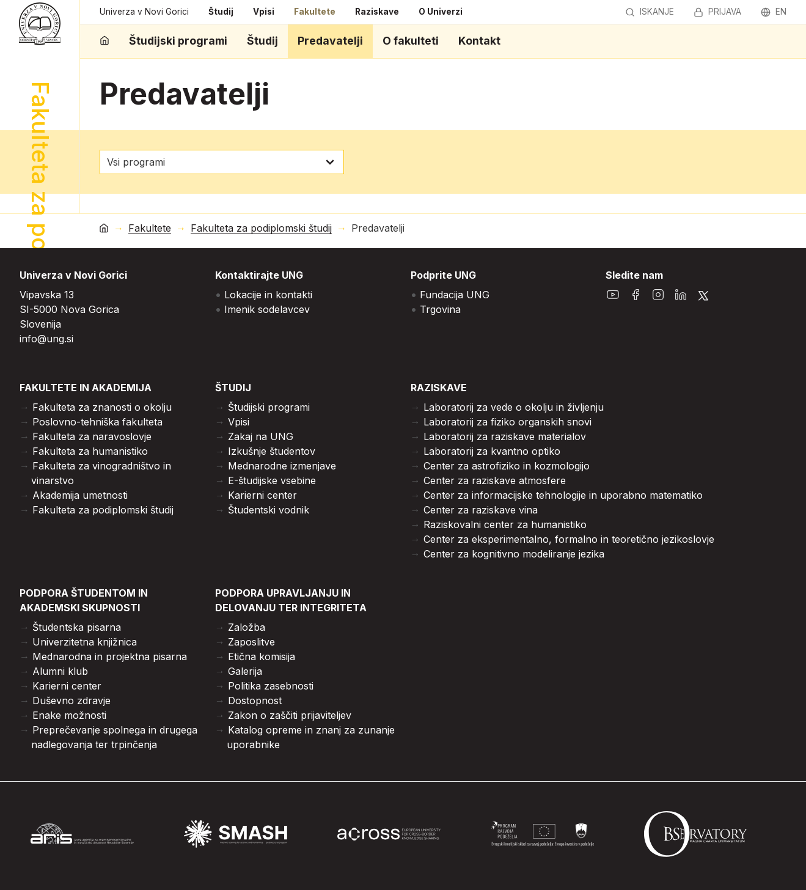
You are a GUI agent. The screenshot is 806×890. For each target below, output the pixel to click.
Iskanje (649, 12)
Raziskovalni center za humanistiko (505, 524)
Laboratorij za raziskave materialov (504, 436)
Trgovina (440, 309)
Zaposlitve (251, 642)
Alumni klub (60, 671)
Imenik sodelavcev (267, 309)
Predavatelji (330, 40)
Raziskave (377, 12)
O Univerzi (441, 12)
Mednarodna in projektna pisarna (109, 656)
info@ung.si (46, 339)
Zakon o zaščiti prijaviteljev (289, 715)
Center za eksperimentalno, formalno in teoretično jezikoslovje (568, 539)
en (773, 12)
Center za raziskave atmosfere (494, 480)
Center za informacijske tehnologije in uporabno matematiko (563, 495)
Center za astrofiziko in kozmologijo (506, 466)
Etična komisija (261, 656)
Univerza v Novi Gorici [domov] (144, 12)
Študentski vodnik (268, 510)
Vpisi (263, 12)
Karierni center (262, 495)
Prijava (717, 12)
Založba (246, 627)
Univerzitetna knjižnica (84, 642)
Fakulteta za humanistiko (90, 451)
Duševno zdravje (71, 700)
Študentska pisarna (76, 627)
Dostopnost (255, 700)
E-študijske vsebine (272, 480)
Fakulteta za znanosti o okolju (102, 407)
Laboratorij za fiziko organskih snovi (507, 422)
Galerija (245, 671)
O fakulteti (411, 40)
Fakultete (314, 12)
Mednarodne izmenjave (282, 466)
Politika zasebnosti (270, 686)
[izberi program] (222, 162)
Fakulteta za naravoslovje (92, 436)
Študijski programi (178, 40)
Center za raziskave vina (480, 510)
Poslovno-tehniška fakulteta (97, 422)
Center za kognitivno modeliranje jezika (513, 554)
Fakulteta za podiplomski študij (261, 228)
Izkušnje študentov (271, 451)
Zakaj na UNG (260, 436)
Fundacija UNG (454, 295)
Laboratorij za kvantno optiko (491, 451)
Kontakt (479, 40)
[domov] (104, 41)
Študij (220, 12)
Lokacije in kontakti (268, 295)
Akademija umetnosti (80, 495)
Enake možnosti (69, 715)
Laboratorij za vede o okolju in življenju (513, 407)
